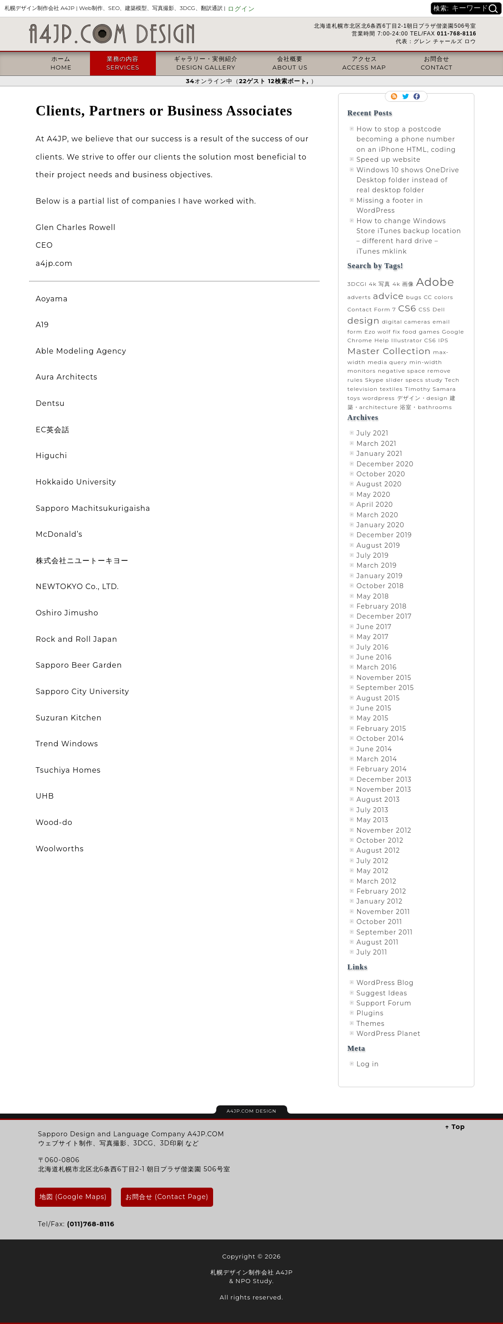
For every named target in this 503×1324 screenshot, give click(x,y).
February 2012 (382, 891)
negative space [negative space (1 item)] (401, 370)
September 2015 (385, 688)
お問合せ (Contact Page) (167, 1197)
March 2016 (377, 667)
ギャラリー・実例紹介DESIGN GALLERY (206, 62)
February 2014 (382, 769)
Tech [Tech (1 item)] (452, 379)
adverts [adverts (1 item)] (359, 297)
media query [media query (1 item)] (387, 362)
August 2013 (378, 799)
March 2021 (377, 444)
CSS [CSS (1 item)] (424, 309)
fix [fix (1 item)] (397, 331)
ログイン (241, 9)
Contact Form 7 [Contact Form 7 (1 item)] (372, 309)
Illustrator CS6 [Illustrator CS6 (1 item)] (413, 340)
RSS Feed (394, 96)
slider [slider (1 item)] (394, 379)
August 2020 (379, 484)
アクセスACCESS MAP (364, 62)
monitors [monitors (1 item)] (362, 370)
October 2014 (380, 738)
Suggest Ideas (382, 993)
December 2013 (384, 779)
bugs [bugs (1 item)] (413, 297)
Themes (371, 1023)
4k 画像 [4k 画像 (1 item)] (403, 283)
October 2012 (380, 840)
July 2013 (373, 810)
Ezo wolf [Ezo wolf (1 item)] (377, 331)
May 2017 (373, 637)
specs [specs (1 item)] (414, 379)
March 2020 (377, 515)
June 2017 (374, 627)
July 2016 (373, 647)
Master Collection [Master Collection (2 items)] (389, 350)
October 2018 (380, 586)
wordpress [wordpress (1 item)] (378, 398)
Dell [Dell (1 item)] (439, 309)
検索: (441, 8)
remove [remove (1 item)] (439, 370)
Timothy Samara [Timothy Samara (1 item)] (430, 388)
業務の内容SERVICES (122, 62)
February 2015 (382, 728)
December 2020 (385, 464)
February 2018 (382, 606)
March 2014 (377, 759)
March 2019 (377, 565)
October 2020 (381, 474)
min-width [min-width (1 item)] (425, 362)
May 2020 (374, 494)
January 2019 (380, 576)
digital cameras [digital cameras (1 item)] (406, 321)
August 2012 (378, 850)
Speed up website (389, 159)
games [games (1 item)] (429, 331)
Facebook (417, 96)
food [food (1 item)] (410, 331)
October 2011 (379, 922)
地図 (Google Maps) (73, 1197)
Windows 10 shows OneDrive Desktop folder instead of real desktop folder (408, 180)
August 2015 (378, 698)
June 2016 (374, 657)
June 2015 (374, 708)
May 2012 (373, 871)
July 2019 (373, 555)
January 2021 (380, 454)
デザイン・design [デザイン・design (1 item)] (422, 398)
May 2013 (373, 820)
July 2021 (373, 433)
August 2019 (378, 545)
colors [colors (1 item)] (443, 297)
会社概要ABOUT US (290, 62)
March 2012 (377, 881)
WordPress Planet (389, 1033)
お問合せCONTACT (437, 62)
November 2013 (384, 789)
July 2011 (372, 952)
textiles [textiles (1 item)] (391, 388)
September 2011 (385, 932)
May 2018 (373, 596)
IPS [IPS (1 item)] (443, 340)
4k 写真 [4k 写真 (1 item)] (379, 283)
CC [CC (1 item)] (427, 297)
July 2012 (373, 861)
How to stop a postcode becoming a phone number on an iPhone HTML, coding (406, 139)
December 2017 (384, 616)
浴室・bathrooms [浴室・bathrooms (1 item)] (426, 407)
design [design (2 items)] (364, 320)
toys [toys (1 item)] (354, 398)
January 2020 (381, 525)
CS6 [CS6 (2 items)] (407, 308)
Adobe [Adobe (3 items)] (435, 282)
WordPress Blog (385, 983)
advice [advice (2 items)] (388, 295)
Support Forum (384, 1003)
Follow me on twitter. (406, 96)
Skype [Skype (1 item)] (374, 379)
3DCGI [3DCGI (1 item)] (357, 283)
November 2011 (383, 912)
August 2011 (378, 942)
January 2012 (380, 901)
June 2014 (375, 749)
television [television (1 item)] (363, 388)
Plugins (370, 1013)
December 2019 (384, 535)
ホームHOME (61, 62)
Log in (368, 1064)
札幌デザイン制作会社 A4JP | (115, 8)
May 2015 (373, 718)
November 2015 (384, 678)
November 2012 (384, 830)
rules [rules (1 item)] (355, 379)
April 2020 (375, 504)
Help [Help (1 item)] (381, 340)
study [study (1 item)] (434, 379)
